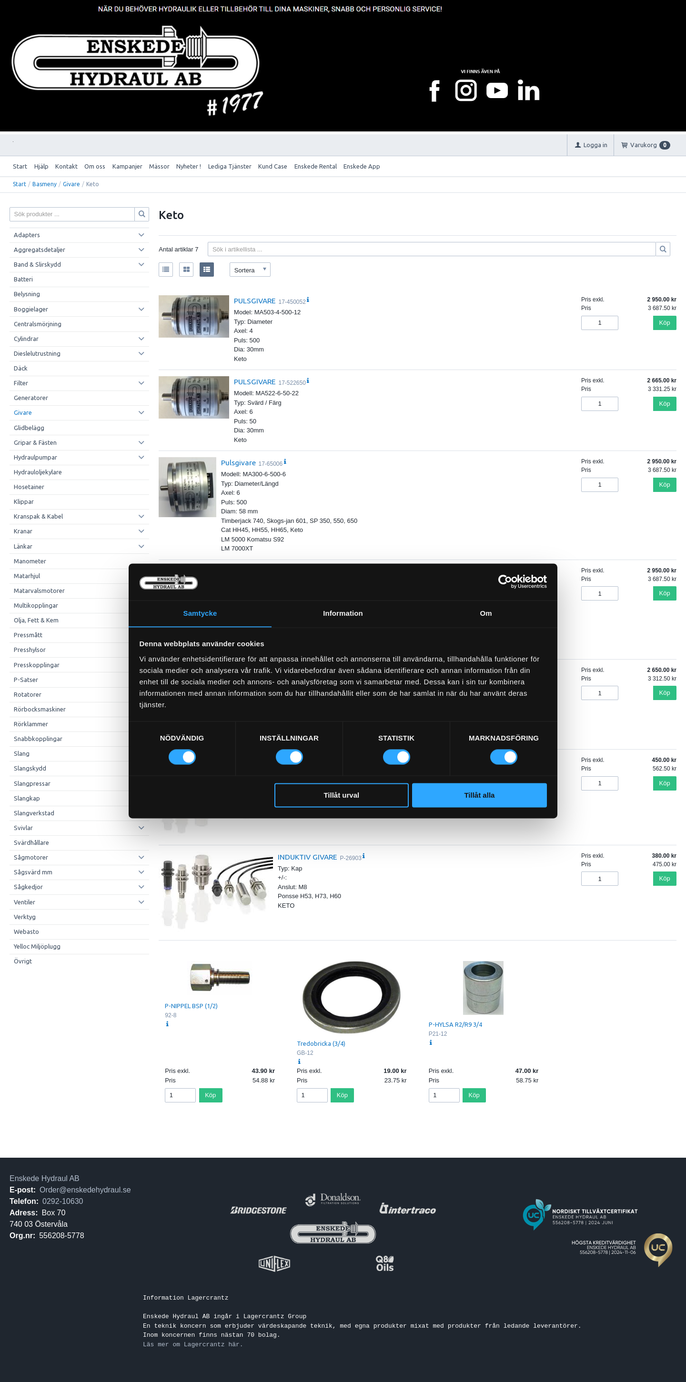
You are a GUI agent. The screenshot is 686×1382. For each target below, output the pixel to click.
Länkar (23, 546)
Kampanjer (127, 166)
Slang (22, 753)
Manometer (30, 561)
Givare (71, 184)
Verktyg (25, 916)
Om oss (94, 166)
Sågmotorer (31, 857)
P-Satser (26, 679)
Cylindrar (26, 338)
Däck (21, 368)
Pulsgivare (238, 462)
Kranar (23, 531)
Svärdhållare (31, 842)
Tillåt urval (341, 795)
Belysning (27, 293)
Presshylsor (30, 649)
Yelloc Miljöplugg (37, 946)
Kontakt (66, 166)
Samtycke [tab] (200, 613)
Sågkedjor (28, 886)
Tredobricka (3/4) (321, 1043)
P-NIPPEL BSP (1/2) (191, 1005)
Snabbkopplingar (38, 738)
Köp (664, 322)
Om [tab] (486, 613)
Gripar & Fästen (35, 442)
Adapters (27, 234)
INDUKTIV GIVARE (307, 856)
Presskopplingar (37, 664)
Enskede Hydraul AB (45, 1178)
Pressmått (28, 634)
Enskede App (361, 166)
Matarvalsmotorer (39, 590)
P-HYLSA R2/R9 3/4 (455, 1024)
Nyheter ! (188, 166)
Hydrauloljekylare (38, 472)
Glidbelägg (29, 427)
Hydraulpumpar (35, 457)
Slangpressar (32, 783)
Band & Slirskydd (37, 264)
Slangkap (27, 798)
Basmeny (44, 184)
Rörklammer (31, 724)
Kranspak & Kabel (38, 516)
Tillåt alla (479, 795)
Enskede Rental (315, 166)
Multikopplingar (36, 605)
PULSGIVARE (255, 300)
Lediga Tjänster (230, 166)
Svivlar (23, 827)
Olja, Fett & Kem (36, 620)
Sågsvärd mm (33, 872)
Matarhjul (27, 575)
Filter (21, 383)
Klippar (24, 501)
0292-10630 (62, 1201)
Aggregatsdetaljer (39, 249)
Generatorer (31, 397)
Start (20, 166)
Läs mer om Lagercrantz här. (193, 1344)
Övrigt (23, 961)
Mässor (159, 166)
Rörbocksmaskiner (40, 709)
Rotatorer (27, 694)
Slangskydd (30, 768)
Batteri (23, 279)
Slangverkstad (34, 813)
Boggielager (31, 309)
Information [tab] (343, 613)
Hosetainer (29, 486)
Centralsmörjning (37, 323)
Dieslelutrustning (37, 353)
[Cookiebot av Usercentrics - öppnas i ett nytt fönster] (505, 581)
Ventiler (24, 902)
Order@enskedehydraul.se (85, 1190)
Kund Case (272, 166)
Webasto (26, 931)
